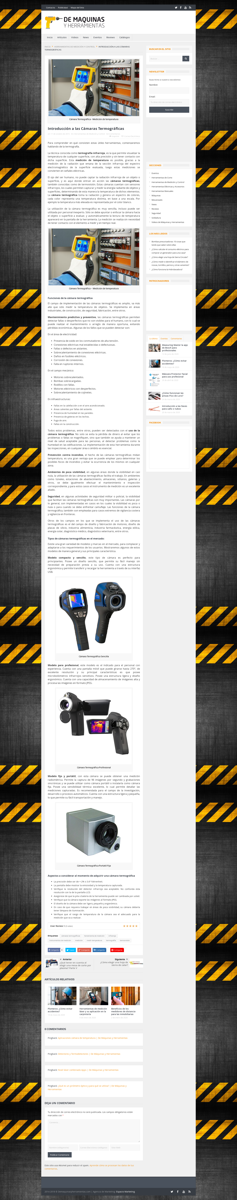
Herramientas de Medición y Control (89, 134)
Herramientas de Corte (162, 177)
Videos (74, 37)
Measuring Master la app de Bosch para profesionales (175, 348)
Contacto (50, 7)
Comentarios (176, 338)
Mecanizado (157, 200)
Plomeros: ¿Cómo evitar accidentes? (60, 1010)
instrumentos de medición (60, 940)
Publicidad (63, 7)
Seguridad (156, 213)
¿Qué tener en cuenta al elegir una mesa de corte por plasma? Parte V (75, 965)
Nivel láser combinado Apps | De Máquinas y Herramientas (88, 1069)
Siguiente (121, 959)
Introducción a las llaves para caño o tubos (174, 407)
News (86, 37)
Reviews (110, 37)
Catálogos (124, 37)
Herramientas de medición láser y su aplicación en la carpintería (93, 1011)
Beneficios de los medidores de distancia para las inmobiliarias (123, 1011)
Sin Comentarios (113, 134)
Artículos (62, 37)
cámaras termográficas (70, 936)
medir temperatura (94, 940)
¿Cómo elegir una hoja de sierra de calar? (114, 964)
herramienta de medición (94, 936)
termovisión (125, 940)
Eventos (97, 37)
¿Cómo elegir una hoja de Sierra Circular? (170, 257)
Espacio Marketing (125, 1191)
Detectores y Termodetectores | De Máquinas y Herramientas (89, 1053)
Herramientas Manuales (162, 191)
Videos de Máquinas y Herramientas (168, 222)
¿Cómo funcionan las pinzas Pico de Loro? (172, 394)
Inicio (50, 37)
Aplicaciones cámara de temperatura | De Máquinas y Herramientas (93, 1037)
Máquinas (156, 195)
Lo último (153, 338)
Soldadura (156, 217)
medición (79, 940)
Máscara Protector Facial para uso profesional (175, 375)
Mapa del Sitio (77, 7)
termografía (111, 940)
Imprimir (114, 136)
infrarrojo (112, 936)
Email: (152, 96)
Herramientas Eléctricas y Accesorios (168, 186)
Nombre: (153, 84)
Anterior (66, 959)
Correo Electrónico (131, 136)
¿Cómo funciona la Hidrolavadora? (167, 269)
